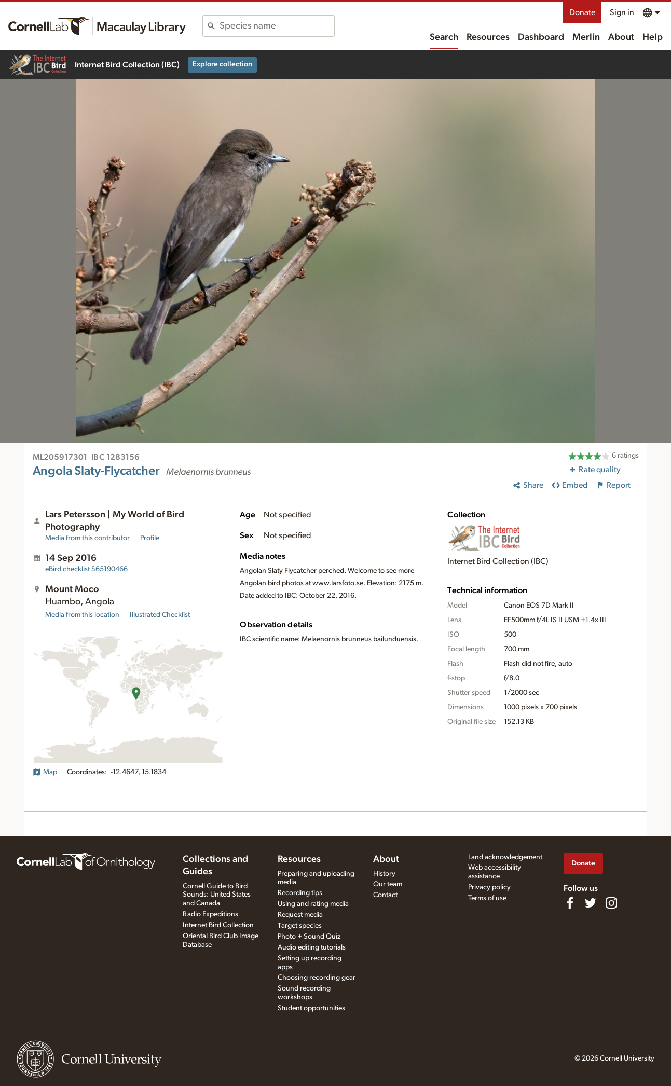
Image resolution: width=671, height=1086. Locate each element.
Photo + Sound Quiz (309, 936)
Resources (488, 37)
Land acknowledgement (505, 857)
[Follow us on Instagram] (611, 903)
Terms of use (487, 898)
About (621, 37)
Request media (300, 914)
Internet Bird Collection (218, 925)
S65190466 (86, 569)
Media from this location (82, 614)
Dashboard (541, 37)
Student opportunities (311, 1008)
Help (652, 37)
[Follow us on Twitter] (590, 903)
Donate (582, 12)
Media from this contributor (87, 538)
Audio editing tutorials (312, 947)
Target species (300, 925)
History (384, 873)
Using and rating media (313, 904)
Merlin (586, 37)
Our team (387, 884)
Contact (385, 895)
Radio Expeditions (210, 914)
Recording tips (300, 893)
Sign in (622, 12)
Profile (149, 538)
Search (444, 37)
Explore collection (222, 64)
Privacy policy (489, 887)
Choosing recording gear (316, 977)
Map (45, 772)
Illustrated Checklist (160, 614)
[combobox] (277, 26)
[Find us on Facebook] (570, 903)
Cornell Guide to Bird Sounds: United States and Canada (217, 895)
